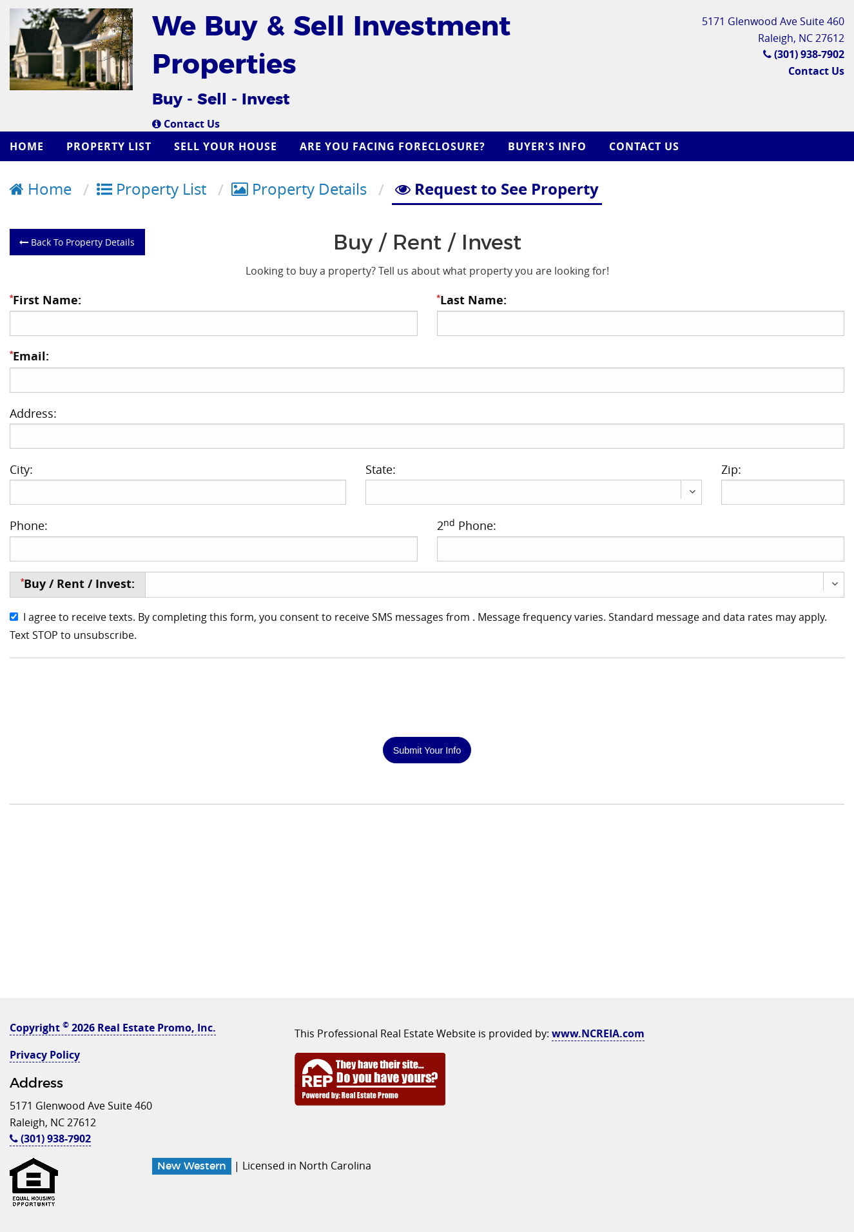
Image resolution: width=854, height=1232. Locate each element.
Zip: (731, 469)
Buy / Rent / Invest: (78, 584)
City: (21, 469)
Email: (29, 356)
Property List (108, 146)
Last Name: (472, 300)
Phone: (29, 525)
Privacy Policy (45, 1055)
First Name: (45, 300)
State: (380, 469)
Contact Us (186, 124)
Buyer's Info (547, 146)
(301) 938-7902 (803, 54)
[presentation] (108, 696)
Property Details (299, 189)
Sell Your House (225, 146)
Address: (33, 413)
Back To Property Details (77, 242)
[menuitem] (28, 146)
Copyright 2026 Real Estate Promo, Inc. (113, 1028)
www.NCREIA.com (598, 1033)
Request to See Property (497, 189)
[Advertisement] (427, 907)
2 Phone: (466, 525)
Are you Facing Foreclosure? (392, 146)
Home (27, 146)
